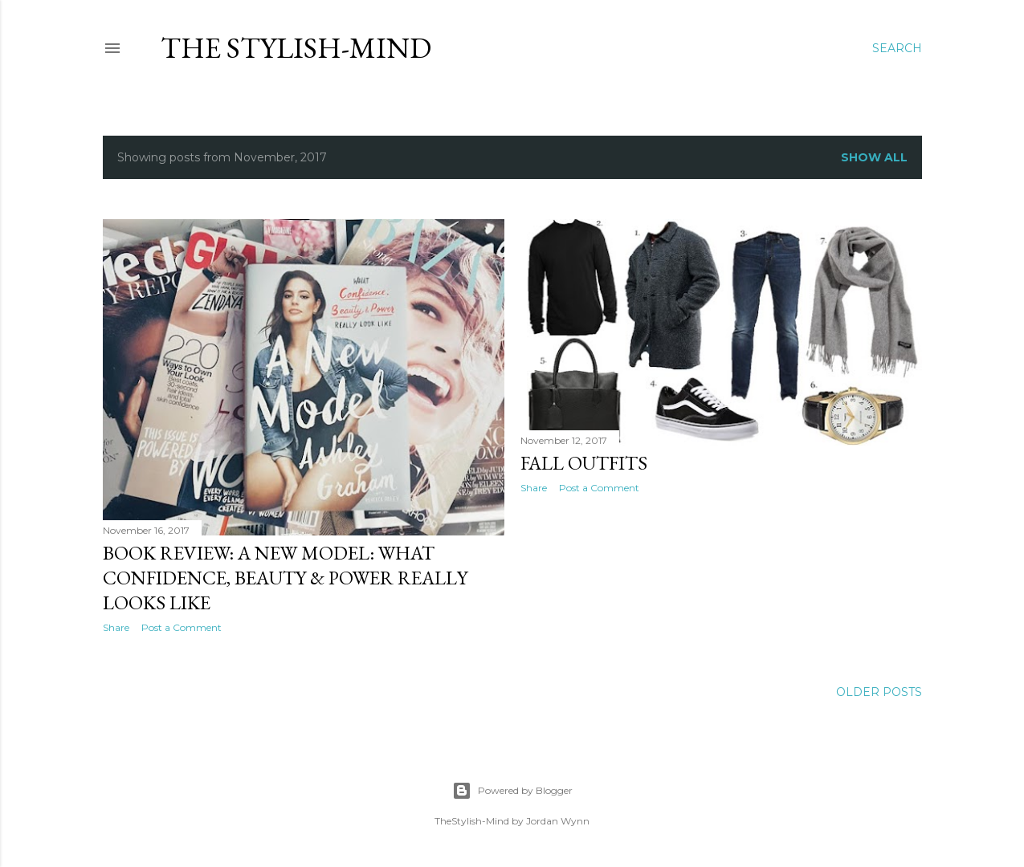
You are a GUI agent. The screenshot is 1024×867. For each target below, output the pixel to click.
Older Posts (879, 692)
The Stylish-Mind (296, 48)
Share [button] (116, 627)
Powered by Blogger (512, 790)
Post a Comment (181, 627)
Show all (874, 157)
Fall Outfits (583, 462)
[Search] (897, 48)
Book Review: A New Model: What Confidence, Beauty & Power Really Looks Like (285, 577)
